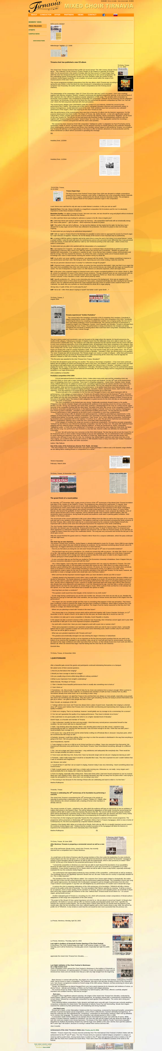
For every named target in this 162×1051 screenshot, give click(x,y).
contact (50, 1044)
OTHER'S (32, 30)
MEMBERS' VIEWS (35, 22)
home (35, 1044)
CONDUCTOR (45, 15)
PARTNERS (69, 15)
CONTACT (92, 15)
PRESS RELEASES (35, 26)
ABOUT (34, 15)
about (39, 1044)
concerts (44, 1044)
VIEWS (80, 15)
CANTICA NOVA (34, 34)
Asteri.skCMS (46, 1047)
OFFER (57, 15)
